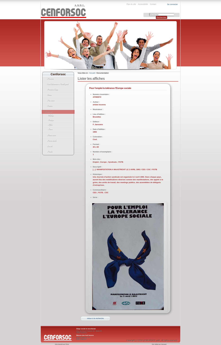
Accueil (92, 73)
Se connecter (172, 4)
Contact (153, 4)
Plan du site (131, 4)
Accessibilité (143, 4)
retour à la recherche (95, 318)
